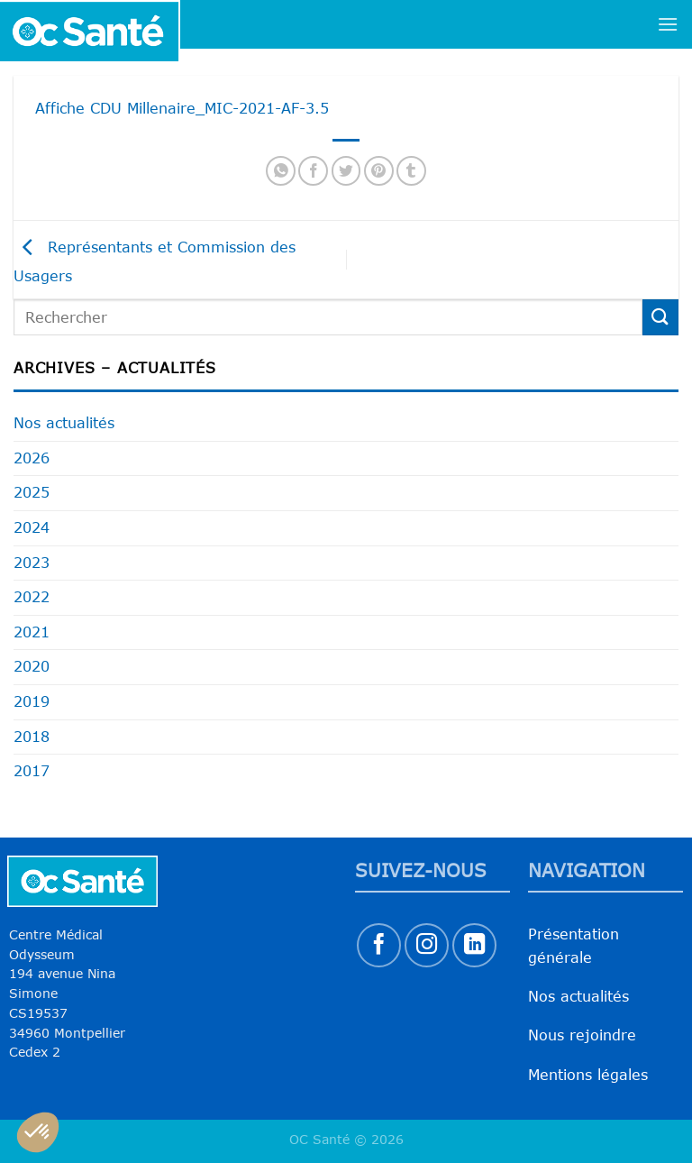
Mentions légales (588, 1075)
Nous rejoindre (582, 1035)
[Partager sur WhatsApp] (281, 171)
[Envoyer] (660, 316)
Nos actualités (64, 423)
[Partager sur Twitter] (346, 171)
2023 (32, 562)
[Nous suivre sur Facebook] (379, 945)
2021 (32, 632)
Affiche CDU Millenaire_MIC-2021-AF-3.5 (182, 108)
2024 (32, 527)
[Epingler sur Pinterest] (379, 171)
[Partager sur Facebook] (313, 171)
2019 (32, 701)
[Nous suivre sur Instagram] (427, 945)
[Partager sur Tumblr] (411, 171)
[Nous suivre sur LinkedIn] (474, 945)
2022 (32, 597)
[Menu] (667, 24)
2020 (32, 666)
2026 (32, 458)
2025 (32, 492)
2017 (32, 771)
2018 (32, 736)
